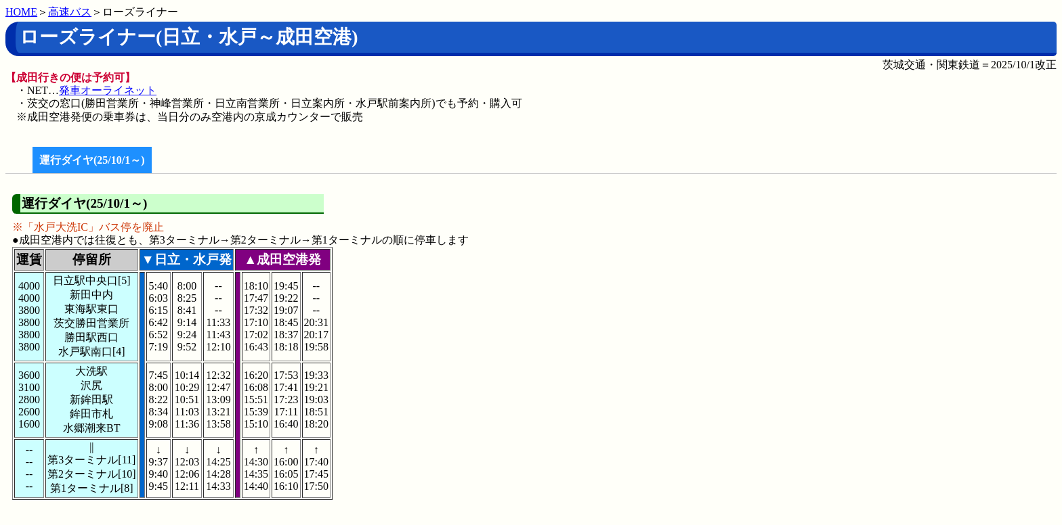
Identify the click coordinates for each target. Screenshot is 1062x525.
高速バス (69, 12)
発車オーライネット (107, 90)
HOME (21, 12)
